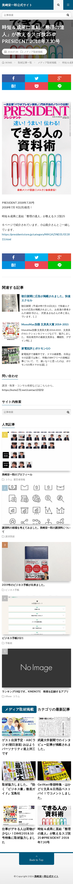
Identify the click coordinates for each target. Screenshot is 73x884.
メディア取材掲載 (33, 51)
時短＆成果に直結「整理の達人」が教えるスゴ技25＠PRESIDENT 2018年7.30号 (54, 835)
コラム (8, 479)
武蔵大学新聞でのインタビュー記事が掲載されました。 (54, 744)
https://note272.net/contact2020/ (23, 390)
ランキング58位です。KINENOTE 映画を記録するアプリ (35, 691)
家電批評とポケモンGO (35, 348)
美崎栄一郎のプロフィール (17, 474)
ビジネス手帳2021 (12, 638)
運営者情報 (19, 479)
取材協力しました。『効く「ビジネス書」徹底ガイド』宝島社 (18, 789)
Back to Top (36, 859)
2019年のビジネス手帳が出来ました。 (24, 584)
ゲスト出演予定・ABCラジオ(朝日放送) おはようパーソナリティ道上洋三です (18, 746)
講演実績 (10, 536)
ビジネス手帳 (12, 590)
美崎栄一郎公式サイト (46, 876)
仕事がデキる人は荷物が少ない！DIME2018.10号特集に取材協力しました (18, 835)
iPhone (8, 696)
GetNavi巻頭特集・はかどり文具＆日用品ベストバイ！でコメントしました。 (54, 791)
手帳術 (8, 643)
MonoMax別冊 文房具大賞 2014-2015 (45, 324)
